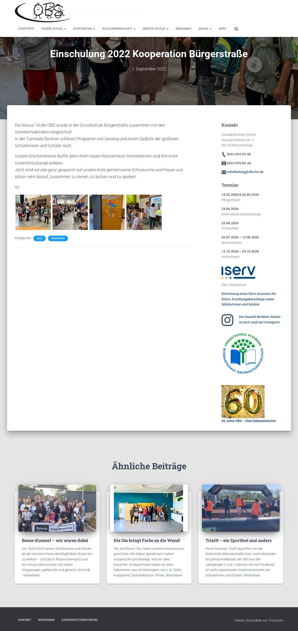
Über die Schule (155, 28)
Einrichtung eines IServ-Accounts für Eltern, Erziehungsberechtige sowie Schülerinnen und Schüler (248, 299)
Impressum (46, 620)
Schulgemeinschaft (118, 28)
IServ (222, 28)
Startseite (26, 28)
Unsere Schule (53, 28)
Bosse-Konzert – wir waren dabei (55, 540)
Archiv (205, 28)
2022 (39, 238)
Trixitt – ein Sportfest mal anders (238, 540)
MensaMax (183, 28)
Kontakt (24, 620)
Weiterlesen (31, 575)
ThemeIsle (275, 620)
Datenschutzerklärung (80, 620)
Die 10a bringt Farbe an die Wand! (147, 540)
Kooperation (84, 28)
